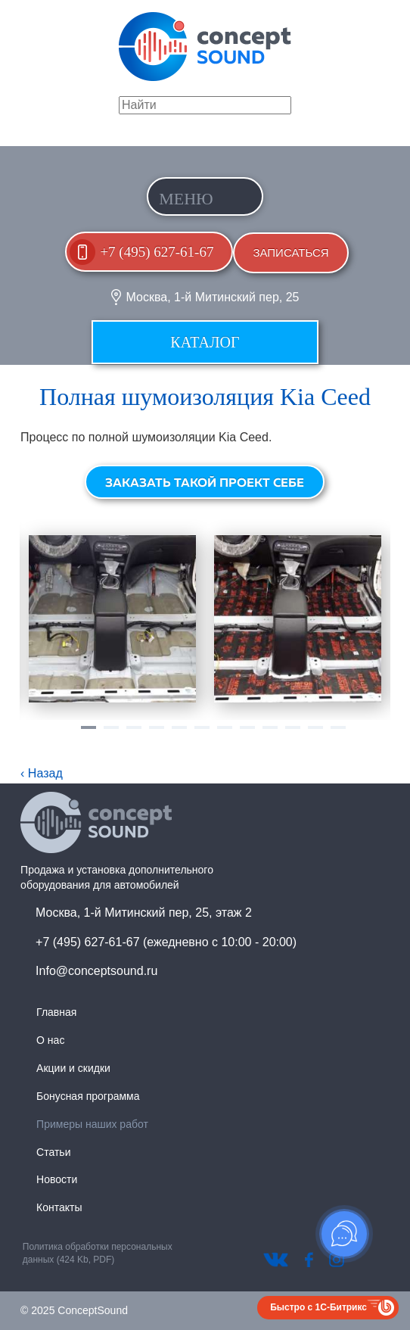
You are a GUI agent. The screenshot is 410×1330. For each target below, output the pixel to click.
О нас (50, 1040)
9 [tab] (270, 733)
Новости (56, 1179)
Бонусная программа (87, 1096)
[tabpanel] (112, 619)
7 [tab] (224, 733)
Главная (56, 1012)
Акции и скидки (73, 1068)
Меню (186, 198)
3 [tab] (133, 733)
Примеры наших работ (92, 1124)
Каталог (204, 342)
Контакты (59, 1207)
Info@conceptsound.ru (96, 970)
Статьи (53, 1152)
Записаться (290, 252)
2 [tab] (111, 733)
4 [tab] (156, 733)
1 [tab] (88, 733)
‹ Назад (41, 773)
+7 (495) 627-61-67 (156, 252)
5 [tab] (179, 733)
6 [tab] (202, 733)
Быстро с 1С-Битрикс (318, 1307)
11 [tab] (315, 733)
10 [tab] (292, 733)
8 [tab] (247, 733)
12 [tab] (338, 733)
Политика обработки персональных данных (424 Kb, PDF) (97, 1253)
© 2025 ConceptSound (74, 1310)
